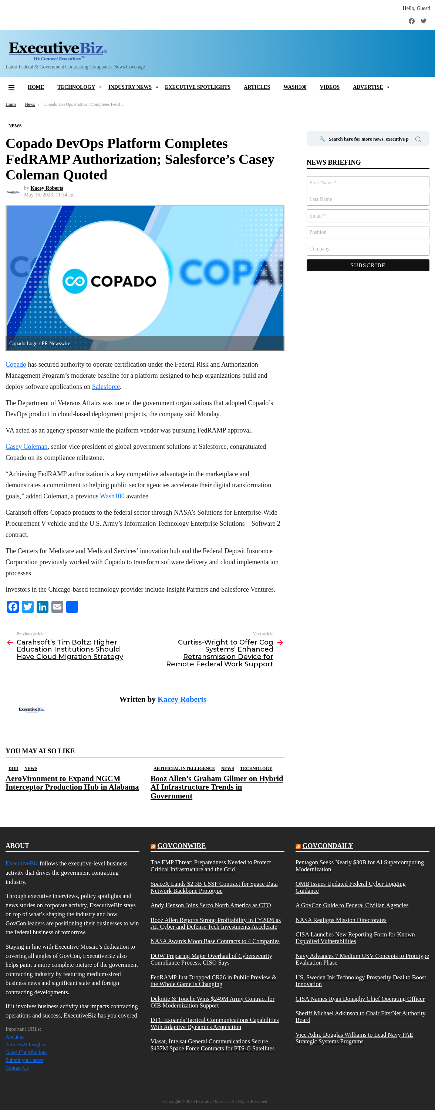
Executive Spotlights (197, 87)
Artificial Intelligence (184, 768)
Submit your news (24, 1060)
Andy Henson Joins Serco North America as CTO (211, 905)
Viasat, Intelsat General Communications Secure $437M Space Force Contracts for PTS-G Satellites (212, 1045)
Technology (76, 87)
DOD (13, 768)
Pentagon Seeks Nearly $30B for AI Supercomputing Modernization (360, 865)
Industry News (130, 87)
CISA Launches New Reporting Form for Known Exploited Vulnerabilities (355, 938)
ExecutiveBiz (22, 863)
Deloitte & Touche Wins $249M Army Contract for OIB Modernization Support (212, 1002)
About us (15, 1037)
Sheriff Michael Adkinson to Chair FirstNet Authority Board (360, 1016)
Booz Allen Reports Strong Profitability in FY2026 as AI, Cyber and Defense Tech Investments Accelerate (216, 923)
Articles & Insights (25, 1044)
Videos (330, 87)
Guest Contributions (26, 1052)
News (30, 768)
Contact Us (17, 1068)
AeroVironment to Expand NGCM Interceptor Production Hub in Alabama (72, 782)
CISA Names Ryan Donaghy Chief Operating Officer (360, 999)
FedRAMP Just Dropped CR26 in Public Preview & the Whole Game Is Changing (214, 981)
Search (418, 140)
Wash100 (294, 87)
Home (36, 87)
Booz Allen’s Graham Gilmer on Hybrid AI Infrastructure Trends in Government (217, 787)
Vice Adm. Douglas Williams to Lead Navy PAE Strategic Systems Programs (354, 1038)
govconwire (181, 846)
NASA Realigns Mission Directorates (341, 920)
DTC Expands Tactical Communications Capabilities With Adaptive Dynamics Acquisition (215, 1023)
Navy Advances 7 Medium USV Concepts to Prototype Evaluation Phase (362, 959)
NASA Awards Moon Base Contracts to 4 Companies (215, 941)
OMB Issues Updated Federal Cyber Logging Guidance (351, 887)
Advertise (368, 87)
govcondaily (327, 846)
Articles (257, 87)
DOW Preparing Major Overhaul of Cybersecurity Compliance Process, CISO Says (211, 959)
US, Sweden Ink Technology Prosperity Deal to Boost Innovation (361, 981)
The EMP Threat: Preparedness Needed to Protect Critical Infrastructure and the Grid (211, 865)
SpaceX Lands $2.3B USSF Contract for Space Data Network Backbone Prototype (214, 887)
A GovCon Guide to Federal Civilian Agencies (352, 905)
